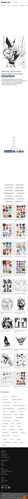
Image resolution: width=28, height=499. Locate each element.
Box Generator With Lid (6, 471)
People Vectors (19, 187)
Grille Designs (21, 408)
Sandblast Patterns (8, 417)
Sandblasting (19, 417)
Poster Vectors (8, 190)
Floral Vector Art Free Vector (20, 293)
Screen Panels (6, 420)
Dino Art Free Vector (5, 367)
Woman (23, 432)
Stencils (19, 423)
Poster (13, 143)
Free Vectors (4, 455)
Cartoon (14, 137)
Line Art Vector (18, 196)
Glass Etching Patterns (19, 405)
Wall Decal (5, 432)
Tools (9, 5)
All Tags (15, 435)
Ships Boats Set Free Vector (20, 367)
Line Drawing (6, 442)
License (3, 479)
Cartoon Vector (20, 193)
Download (8, 151)
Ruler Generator (5, 474)
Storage (12, 426)
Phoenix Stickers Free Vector (6, 256)
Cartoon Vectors (9, 185)
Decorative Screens (17, 399)
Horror (13, 138)
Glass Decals (6, 405)
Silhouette (5, 423)
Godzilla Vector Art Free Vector (7, 293)
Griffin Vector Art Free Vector (20, 238)
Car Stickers (13, 396)
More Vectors (6, 435)
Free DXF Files (4, 454)
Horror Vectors (19, 185)
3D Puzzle (22, 5)
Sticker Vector (18, 201)
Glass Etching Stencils (9, 408)
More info (11, 77)
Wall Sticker (14, 146)
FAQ (2, 463)
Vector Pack (12, 429)
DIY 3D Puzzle (6, 402)
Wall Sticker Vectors (9, 193)
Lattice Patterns (7, 414)
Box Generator (4, 469)
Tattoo (4, 429)
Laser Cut (3, 5)
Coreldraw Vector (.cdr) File (8, 76)
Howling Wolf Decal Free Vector (7, 349)
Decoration (5, 399)
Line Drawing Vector (9, 198)
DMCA (2, 482)
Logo (15, 414)
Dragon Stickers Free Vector (20, 275)
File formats (15, 5)
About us (3, 462)
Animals (5, 396)
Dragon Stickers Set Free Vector (7, 219)
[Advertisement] (14, 21)
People (14, 141)
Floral (15, 402)
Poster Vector (9, 201)
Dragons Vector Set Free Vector (7, 238)
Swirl (18, 426)
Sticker (4, 445)
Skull (12, 423)
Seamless (16, 420)
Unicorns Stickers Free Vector (20, 256)
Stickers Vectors (19, 190)
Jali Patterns (12, 411)
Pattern (22, 414)
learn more (19, 497)
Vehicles (21, 429)
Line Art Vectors (9, 187)
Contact (3, 465)
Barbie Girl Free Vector (5, 386)
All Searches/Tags (5, 457)
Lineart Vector (20, 198)
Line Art (14, 140)
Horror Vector (9, 196)
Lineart (14, 442)
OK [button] (24, 497)
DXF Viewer (3, 472)
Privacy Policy (4, 480)
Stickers (14, 145)
